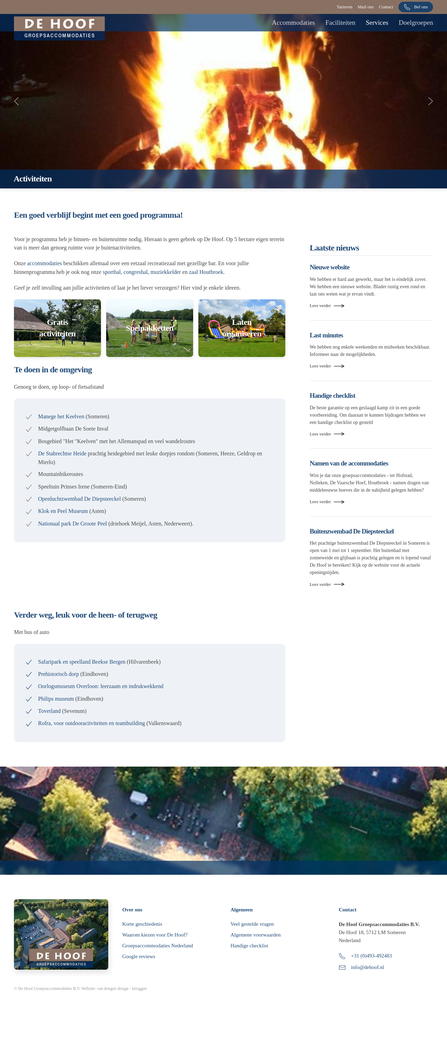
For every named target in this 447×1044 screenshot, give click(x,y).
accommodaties (44, 263)
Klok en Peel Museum (63, 511)
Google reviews (138, 970)
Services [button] (377, 22)
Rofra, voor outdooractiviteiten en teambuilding (91, 723)
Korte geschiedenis (142, 938)
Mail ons (366, 6)
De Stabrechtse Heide (62, 453)
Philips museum (56, 699)
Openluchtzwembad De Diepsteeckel (79, 499)
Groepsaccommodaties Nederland (157, 959)
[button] (16, 101)
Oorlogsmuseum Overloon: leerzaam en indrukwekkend (100, 686)
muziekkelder (166, 272)
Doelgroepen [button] (416, 22)
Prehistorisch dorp (58, 674)
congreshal (136, 272)
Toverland (49, 711)
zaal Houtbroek (206, 272)
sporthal (112, 272)
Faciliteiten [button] (340, 22)
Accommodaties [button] (293, 22)
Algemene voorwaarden (255, 949)
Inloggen (139, 1002)
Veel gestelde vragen (252, 938)
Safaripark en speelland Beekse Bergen (81, 662)
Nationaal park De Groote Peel (73, 524)
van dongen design (113, 1002)
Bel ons (416, 6)
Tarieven (344, 6)
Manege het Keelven (61, 416)
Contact (386, 6)
